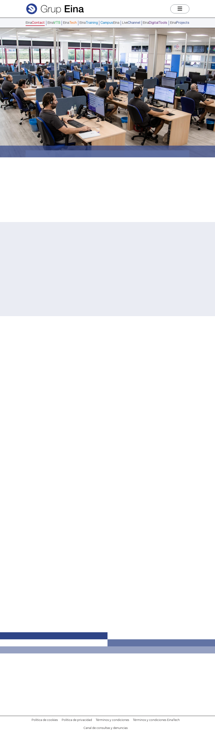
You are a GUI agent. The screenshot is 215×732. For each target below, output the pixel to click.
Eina (35, 22)
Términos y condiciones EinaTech (156, 720)
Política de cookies (45, 720)
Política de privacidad (77, 720)
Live (131, 22)
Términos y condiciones (112, 720)
